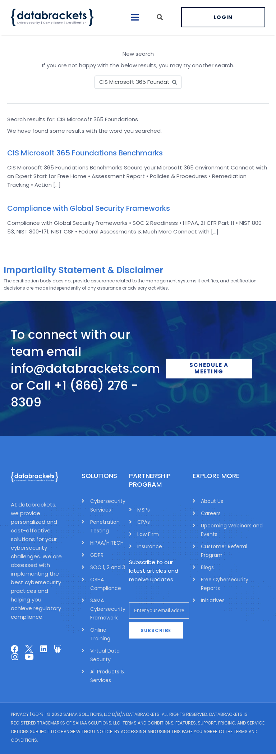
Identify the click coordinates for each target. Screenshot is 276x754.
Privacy (20, 714)
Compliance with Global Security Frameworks (88, 208)
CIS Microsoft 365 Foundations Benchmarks (85, 153)
